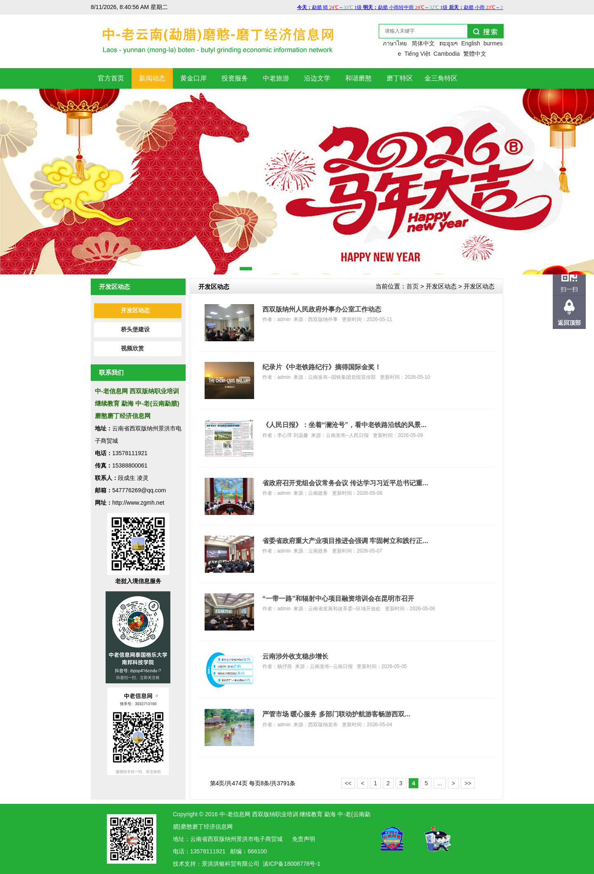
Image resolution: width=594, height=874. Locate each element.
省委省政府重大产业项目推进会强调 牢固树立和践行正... (345, 540)
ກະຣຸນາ (448, 43)
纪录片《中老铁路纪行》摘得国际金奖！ (321, 367)
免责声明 (303, 839)
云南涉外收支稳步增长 (295, 656)
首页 (412, 286)
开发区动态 (135, 310)
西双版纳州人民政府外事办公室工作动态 (321, 309)
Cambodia (447, 53)
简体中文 (423, 43)
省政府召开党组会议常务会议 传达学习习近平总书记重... (345, 483)
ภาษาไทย (395, 43)
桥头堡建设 (135, 329)
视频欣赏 (132, 348)
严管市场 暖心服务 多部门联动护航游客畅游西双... (336, 714)
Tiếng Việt (417, 53)
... (439, 783)
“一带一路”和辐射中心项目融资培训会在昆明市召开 (338, 598)
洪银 (219, 863)
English (470, 43)
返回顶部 (569, 322)
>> (467, 783)
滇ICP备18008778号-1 (292, 863)
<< (348, 783)
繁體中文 (474, 53)
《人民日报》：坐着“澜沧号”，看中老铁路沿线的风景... (344, 424)
